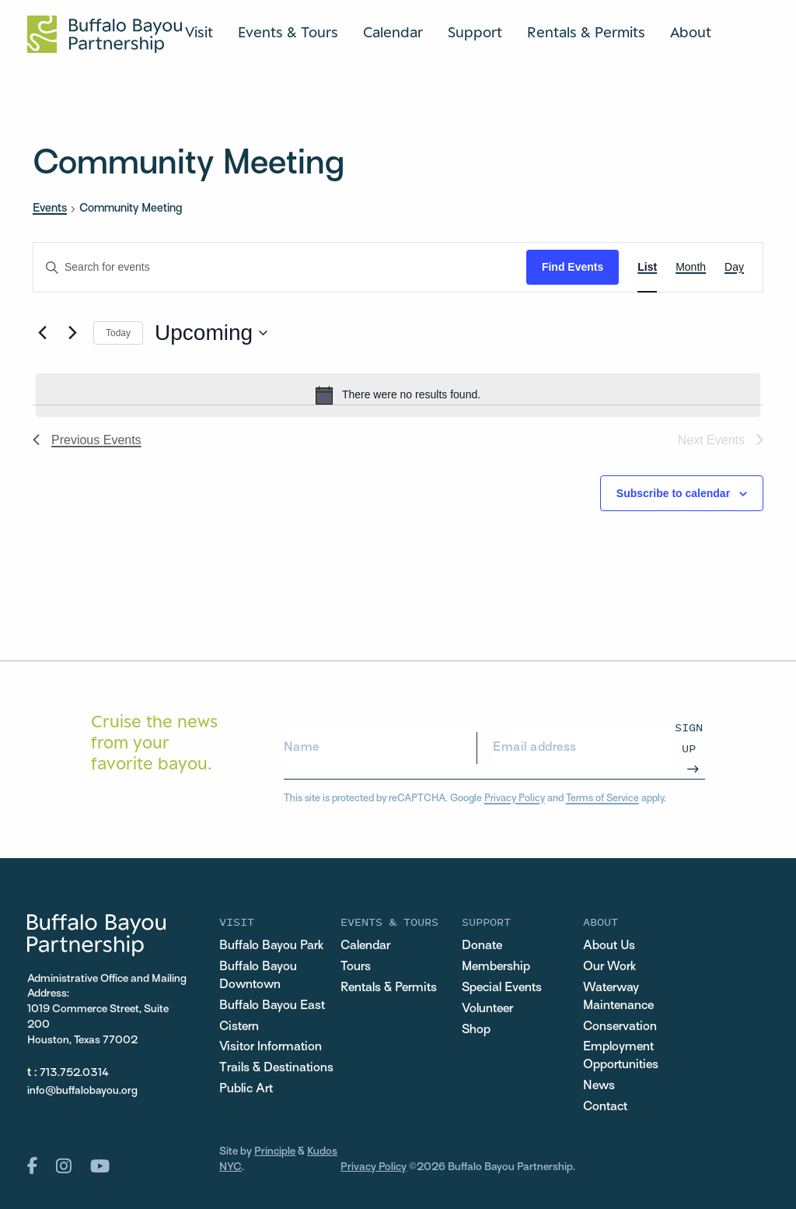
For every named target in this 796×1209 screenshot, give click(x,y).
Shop (476, 1030)
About (690, 31)
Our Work (609, 967)
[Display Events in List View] (647, 267)
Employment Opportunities (620, 1056)
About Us (609, 946)
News (599, 1086)
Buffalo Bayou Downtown (258, 976)
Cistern (239, 1027)
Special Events (502, 988)
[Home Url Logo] (104, 34)
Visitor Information (270, 1047)
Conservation (620, 1027)
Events (50, 208)
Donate (482, 946)
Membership (496, 967)
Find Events (572, 267)
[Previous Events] (42, 333)
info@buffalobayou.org (82, 1091)
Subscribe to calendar (673, 493)
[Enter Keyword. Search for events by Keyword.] (279, 267)
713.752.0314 (74, 1073)
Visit (199, 31)
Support (475, 31)
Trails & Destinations (276, 1068)
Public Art (246, 1089)
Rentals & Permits (586, 31)
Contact (605, 1107)
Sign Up (689, 737)
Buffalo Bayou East (272, 1006)
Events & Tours (288, 31)
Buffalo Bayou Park (271, 946)
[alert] (398, 395)
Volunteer (487, 1009)
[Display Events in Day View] (734, 267)
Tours (355, 967)
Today (118, 333)
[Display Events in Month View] (691, 267)
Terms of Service (602, 799)
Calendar (393, 31)
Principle (274, 1152)
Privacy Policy (514, 799)
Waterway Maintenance (618, 997)
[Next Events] (72, 333)
